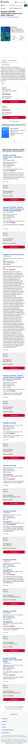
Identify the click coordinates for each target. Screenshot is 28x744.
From (15, 38)
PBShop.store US (10, 523)
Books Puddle (9, 432)
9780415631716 (14, 131)
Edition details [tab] (5, 64)
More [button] (3, 83)
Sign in (21, 2)
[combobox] (16, 5)
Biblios (8, 623)
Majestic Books (10, 476)
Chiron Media (9, 672)
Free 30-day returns (14, 121)
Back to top (14, 714)
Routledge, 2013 (19, 133)
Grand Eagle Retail (11, 266)
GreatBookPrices (10, 221)
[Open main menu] (3, 5)
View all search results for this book (14, 709)
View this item (5, 92)
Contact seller (6, 181)
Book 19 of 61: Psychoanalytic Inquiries (10, 17)
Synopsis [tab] (4, 60)
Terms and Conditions (22, 736)
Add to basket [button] (14, 101)
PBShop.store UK (10, 571)
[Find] (25, 5)
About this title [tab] (13, 60)
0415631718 (18, 130)
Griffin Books (9, 169)
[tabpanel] (13, 75)
